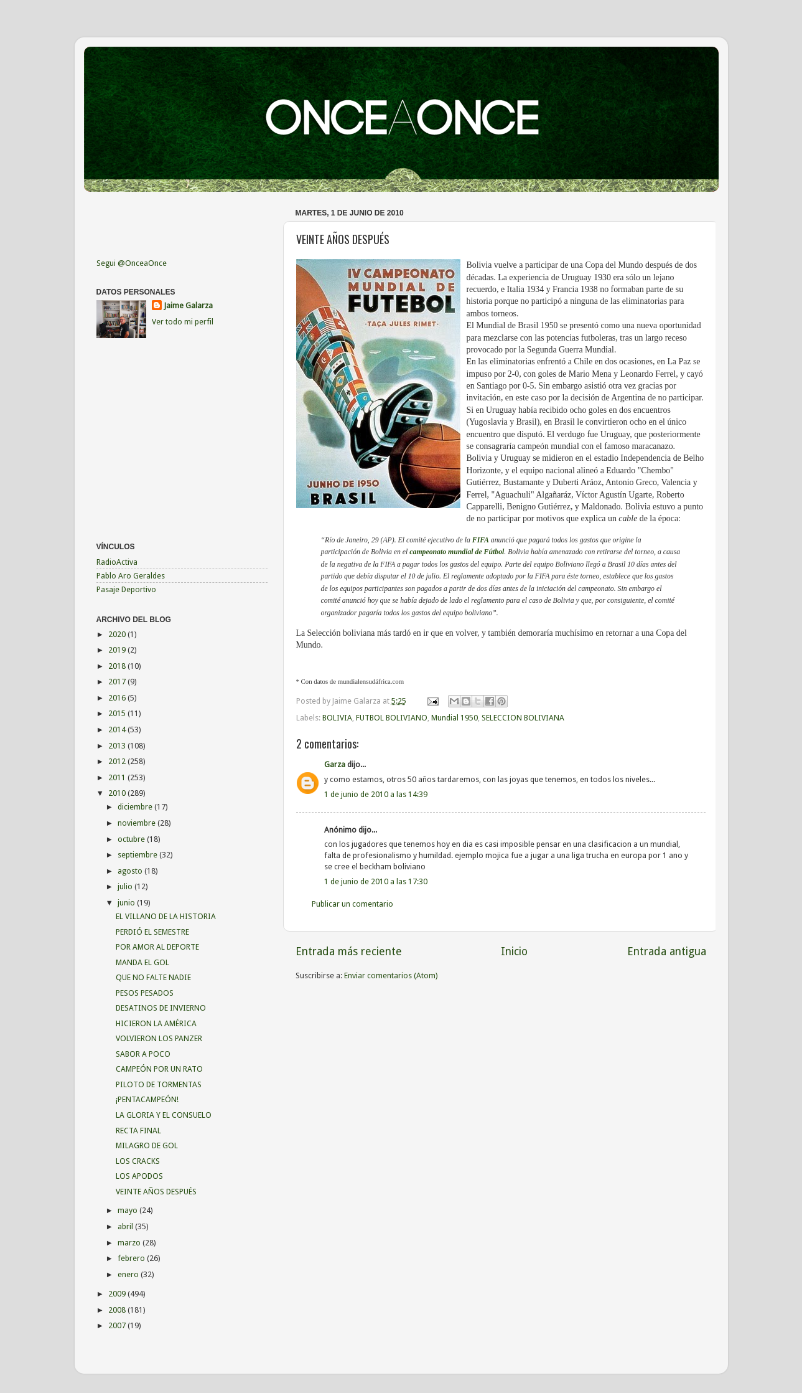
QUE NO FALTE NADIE (153, 977)
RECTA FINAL (138, 1130)
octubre (132, 839)
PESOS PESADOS (145, 993)
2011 (118, 777)
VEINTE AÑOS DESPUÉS (156, 1191)
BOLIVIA (337, 717)
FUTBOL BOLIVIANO (391, 717)
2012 (118, 761)
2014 (118, 729)
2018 (118, 666)
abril (126, 1226)
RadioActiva (117, 562)
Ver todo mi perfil (182, 321)
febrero (132, 1258)
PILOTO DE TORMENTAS (159, 1084)
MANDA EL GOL (142, 962)
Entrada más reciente (349, 951)
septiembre (138, 854)
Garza (334, 764)
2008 (118, 1310)
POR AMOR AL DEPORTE (157, 946)
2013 (118, 745)
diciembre (136, 806)
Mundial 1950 (454, 717)
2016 (118, 697)
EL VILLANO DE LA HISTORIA (166, 916)
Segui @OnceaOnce (131, 263)
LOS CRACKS (138, 1161)
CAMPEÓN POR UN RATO (159, 1069)
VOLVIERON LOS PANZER (159, 1038)
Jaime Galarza (188, 305)
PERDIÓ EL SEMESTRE (152, 932)
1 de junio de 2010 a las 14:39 (375, 794)
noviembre (137, 823)
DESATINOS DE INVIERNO (161, 1008)
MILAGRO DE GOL (147, 1145)
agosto (131, 871)
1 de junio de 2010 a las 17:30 (375, 881)
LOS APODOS (139, 1176)
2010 (118, 793)
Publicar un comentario (352, 904)
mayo (128, 1210)
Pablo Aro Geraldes (130, 575)
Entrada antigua (666, 951)
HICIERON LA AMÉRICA (156, 1023)
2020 (118, 634)
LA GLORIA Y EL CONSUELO (164, 1115)
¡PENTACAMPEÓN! (147, 1099)
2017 (118, 681)
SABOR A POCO (143, 1054)
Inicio (514, 951)
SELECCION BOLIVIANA (523, 717)
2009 (118, 1293)
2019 (118, 649)
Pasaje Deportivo (126, 589)
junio (127, 902)
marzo (130, 1242)
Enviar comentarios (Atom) (390, 975)
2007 (118, 1325)
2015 (118, 713)
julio (126, 886)
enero (129, 1274)
